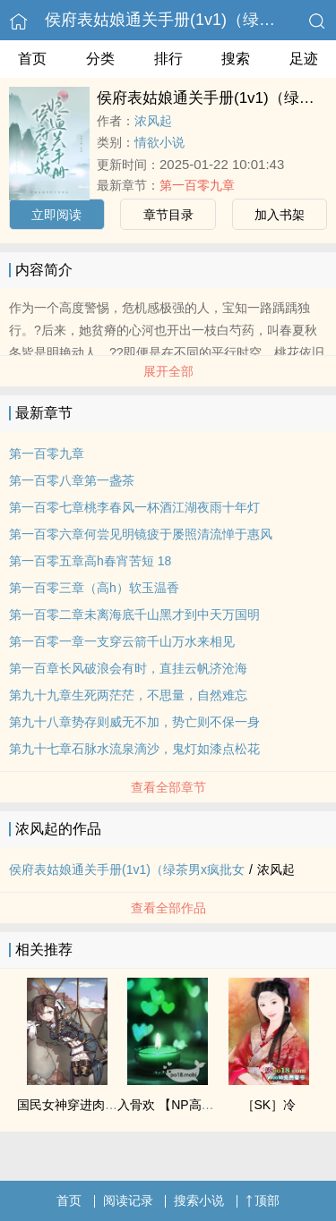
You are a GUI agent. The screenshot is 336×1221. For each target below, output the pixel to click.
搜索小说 (199, 1200)
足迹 (303, 58)
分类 (100, 58)
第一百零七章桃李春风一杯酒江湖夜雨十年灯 (134, 507)
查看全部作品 (168, 908)
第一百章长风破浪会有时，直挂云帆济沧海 (128, 668)
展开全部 (168, 371)
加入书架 (279, 215)
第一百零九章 (197, 185)
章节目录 (168, 215)
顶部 (263, 1200)
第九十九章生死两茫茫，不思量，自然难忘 (128, 695)
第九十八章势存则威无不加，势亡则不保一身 (134, 722)
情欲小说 (159, 142)
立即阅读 (56, 215)
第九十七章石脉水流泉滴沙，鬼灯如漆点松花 (134, 749)
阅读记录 (128, 1200)
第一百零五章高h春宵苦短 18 (90, 561)
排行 (168, 58)
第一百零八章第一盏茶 (71, 480)
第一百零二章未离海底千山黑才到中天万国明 (134, 614)
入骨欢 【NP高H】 (169, 1105)
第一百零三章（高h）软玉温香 (94, 588)
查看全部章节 (168, 787)
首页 (32, 58)
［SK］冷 (269, 1105)
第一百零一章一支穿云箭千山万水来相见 (122, 641)
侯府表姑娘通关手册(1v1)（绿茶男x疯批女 (127, 869)
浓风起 (153, 121)
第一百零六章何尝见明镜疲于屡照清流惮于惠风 (140, 534)
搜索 (235, 58)
